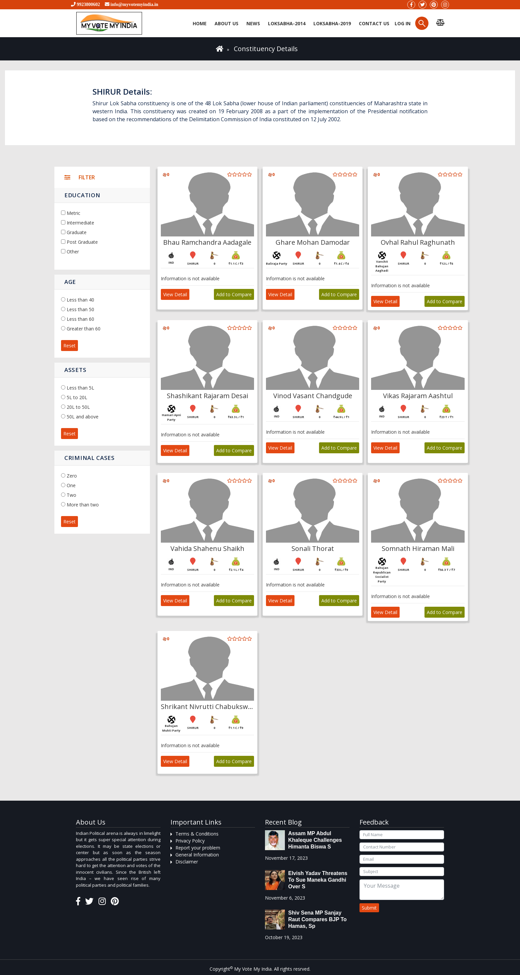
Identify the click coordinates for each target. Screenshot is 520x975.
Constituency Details (266, 48)
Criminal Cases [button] (89, 458)
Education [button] (82, 195)
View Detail (175, 294)
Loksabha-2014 (286, 23)
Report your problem (197, 847)
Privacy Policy (190, 841)
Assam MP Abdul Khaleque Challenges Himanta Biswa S (315, 840)
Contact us (374, 23)
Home (200, 23)
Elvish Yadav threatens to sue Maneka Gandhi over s (317, 879)
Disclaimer (186, 861)
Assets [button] (75, 370)
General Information (197, 854)
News (253, 23)
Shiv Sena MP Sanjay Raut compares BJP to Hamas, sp (317, 919)
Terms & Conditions (197, 834)
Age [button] (70, 282)
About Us (226, 23)
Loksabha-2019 (332, 23)
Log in (402, 23)
